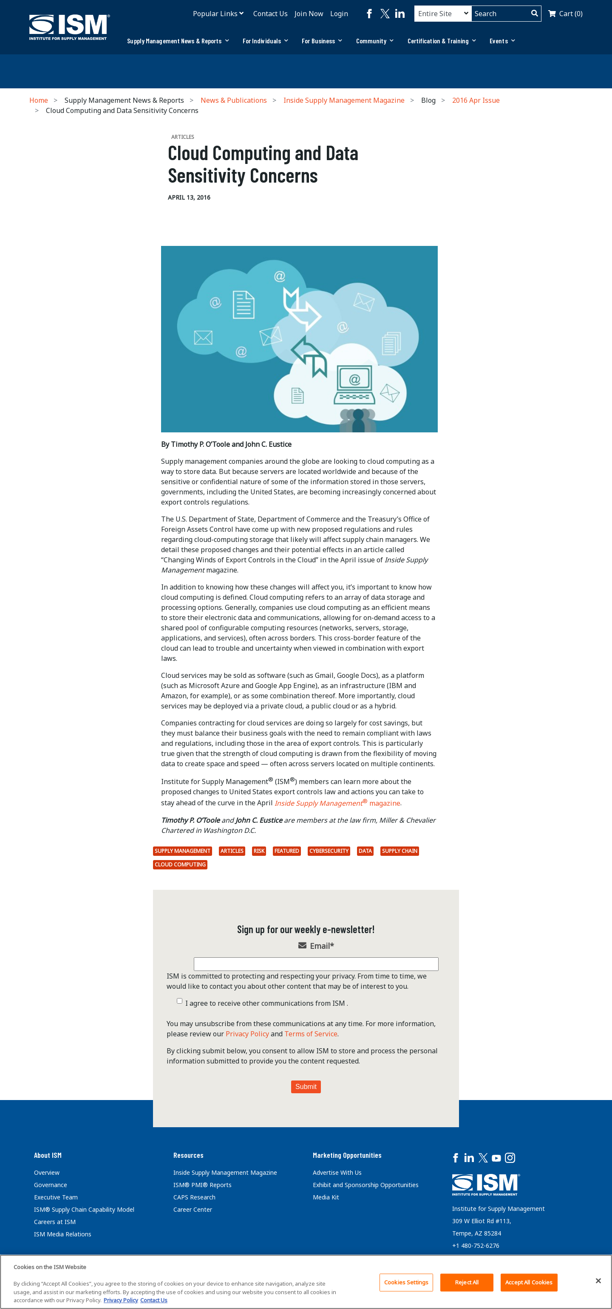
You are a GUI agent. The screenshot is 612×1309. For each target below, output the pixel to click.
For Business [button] (322, 41)
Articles (232, 851)
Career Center (192, 1209)
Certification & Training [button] (442, 41)
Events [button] (502, 41)
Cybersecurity (328, 851)
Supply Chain (399, 851)
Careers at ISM (55, 1222)
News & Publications (234, 100)
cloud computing (180, 864)
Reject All (467, 1282)
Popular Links (215, 13)
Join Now (309, 13)
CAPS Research (194, 1197)
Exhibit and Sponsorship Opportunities (366, 1185)
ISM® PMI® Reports (202, 1185)
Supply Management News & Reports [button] (178, 41)
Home (38, 100)
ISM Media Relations (62, 1234)
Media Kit (326, 1197)
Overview (47, 1172)
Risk (259, 851)
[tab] (177, 40)
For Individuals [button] (266, 41)
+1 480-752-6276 (475, 1245)
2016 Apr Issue (476, 100)
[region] (306, 1282)
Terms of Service (310, 1033)
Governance (50, 1185)
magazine (337, 803)
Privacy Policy (247, 1033)
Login (339, 13)
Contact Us (270, 13)
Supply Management (182, 851)
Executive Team (56, 1197)
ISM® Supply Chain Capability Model (84, 1209)
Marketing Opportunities (347, 1154)
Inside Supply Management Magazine (344, 100)
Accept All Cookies (528, 1282)
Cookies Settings (406, 1282)
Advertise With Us (337, 1172)
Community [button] (375, 41)
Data (365, 851)
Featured (287, 851)
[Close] (598, 1281)
